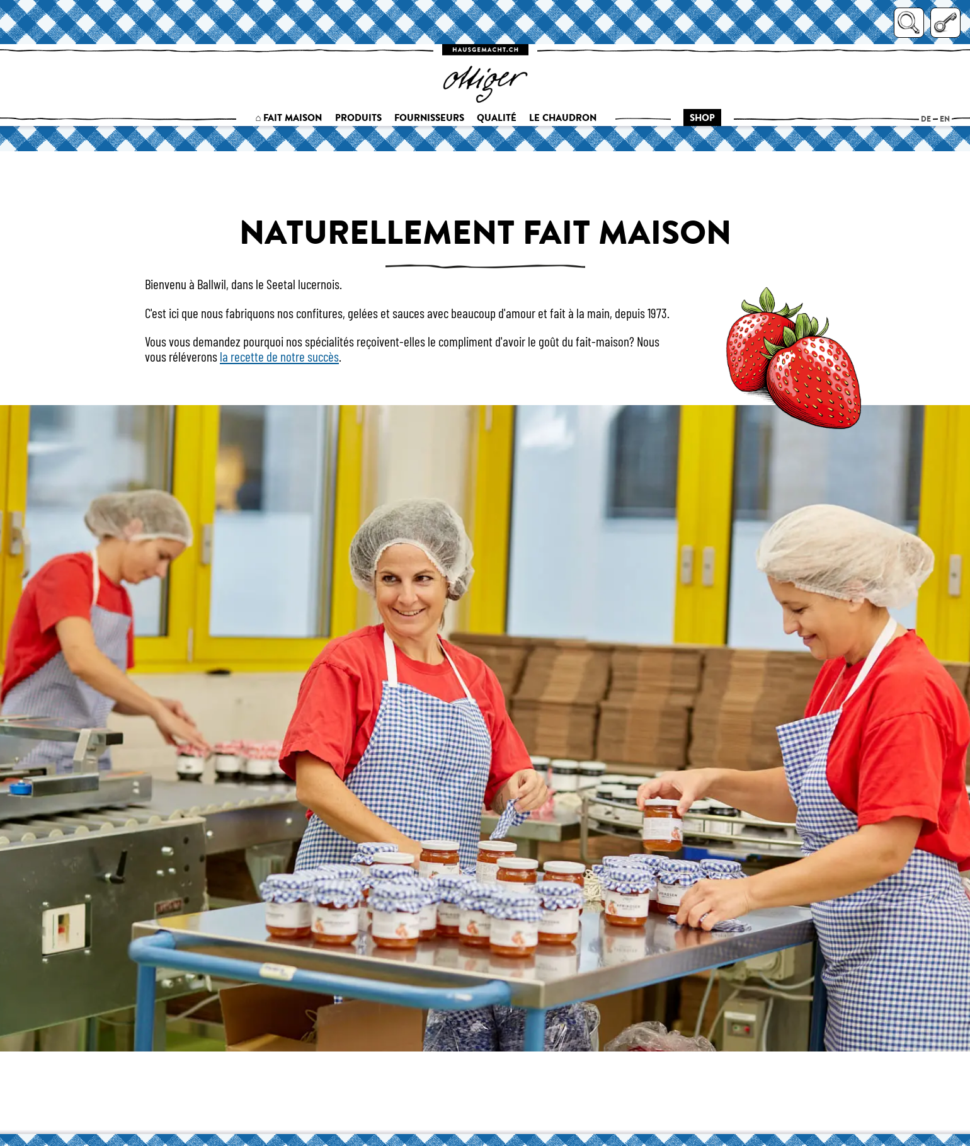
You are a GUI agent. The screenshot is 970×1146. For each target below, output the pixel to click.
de (926, 118)
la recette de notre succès (279, 356)
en (945, 118)
